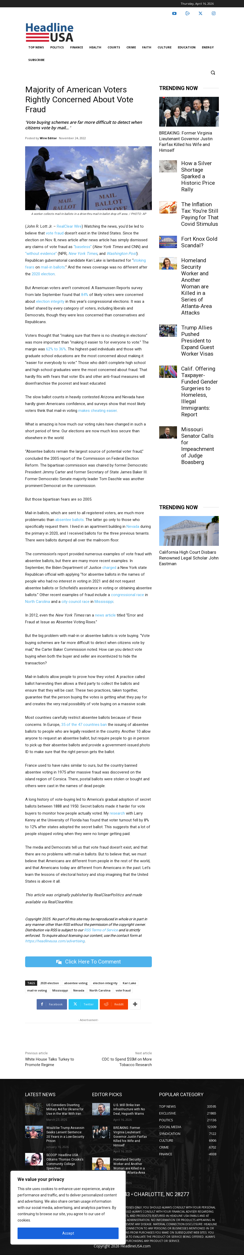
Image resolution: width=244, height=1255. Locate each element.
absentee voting (76, 983)
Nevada (132, 526)
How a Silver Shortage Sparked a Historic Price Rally (198, 176)
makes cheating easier (97, 410)
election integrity (50, 301)
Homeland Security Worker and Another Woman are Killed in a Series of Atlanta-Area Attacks (196, 286)
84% (84, 294)
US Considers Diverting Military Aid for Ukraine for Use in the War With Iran (65, 1109)
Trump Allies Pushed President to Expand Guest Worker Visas (197, 340)
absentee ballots (69, 519)
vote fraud (55, 233)
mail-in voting (37, 990)
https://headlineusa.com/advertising (55, 941)
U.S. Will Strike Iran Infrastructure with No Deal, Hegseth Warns (129, 1109)
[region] (68, 1208)
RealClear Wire (69, 226)
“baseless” (83, 246)
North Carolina (37, 601)
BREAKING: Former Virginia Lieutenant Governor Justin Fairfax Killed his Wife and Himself (130, 1136)
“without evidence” (41, 253)
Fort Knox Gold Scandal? (199, 242)
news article (105, 615)
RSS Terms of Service (101, 930)
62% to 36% (56, 349)
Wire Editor (48, 138)
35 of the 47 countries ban (84, 724)
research (117, 813)
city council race (76, 601)
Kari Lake (129, 983)
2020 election (43, 274)
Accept (68, 1233)
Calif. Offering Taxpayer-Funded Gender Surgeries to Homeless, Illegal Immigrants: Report (199, 392)
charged (109, 567)
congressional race (127, 594)
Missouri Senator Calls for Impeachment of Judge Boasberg (197, 445)
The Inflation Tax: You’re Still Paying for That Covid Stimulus (200, 214)
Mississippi (104, 601)
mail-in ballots (53, 267)
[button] (213, 72)
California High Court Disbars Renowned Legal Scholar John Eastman (189, 863)
